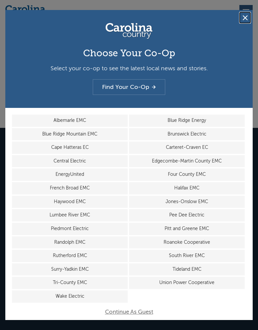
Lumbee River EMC (70, 214)
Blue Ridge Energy (187, 120)
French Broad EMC (70, 187)
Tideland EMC (187, 269)
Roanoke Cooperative (187, 242)
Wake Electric (70, 296)
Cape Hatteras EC (70, 147)
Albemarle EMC (70, 120)
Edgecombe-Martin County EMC (187, 160)
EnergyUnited (70, 174)
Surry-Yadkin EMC (70, 269)
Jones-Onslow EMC (187, 201)
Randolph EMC (69, 242)
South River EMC (187, 255)
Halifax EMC (186, 187)
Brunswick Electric (187, 133)
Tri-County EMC (70, 282)
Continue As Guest (129, 312)
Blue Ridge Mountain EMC (69, 133)
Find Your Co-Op (129, 86)
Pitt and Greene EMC (187, 228)
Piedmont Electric (70, 228)
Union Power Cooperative (186, 282)
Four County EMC (187, 174)
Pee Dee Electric (186, 214)
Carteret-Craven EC (187, 147)
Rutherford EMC (70, 255)
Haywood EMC (70, 201)
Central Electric (70, 160)
